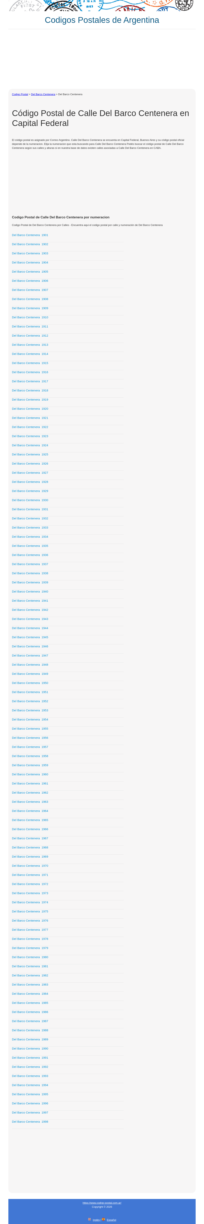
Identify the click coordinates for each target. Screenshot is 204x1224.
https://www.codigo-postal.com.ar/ (102, 1202)
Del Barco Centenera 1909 (30, 308)
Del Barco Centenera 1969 (30, 856)
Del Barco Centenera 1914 (30, 353)
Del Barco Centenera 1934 (30, 536)
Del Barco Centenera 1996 (30, 1103)
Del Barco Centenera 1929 (30, 491)
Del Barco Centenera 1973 (30, 893)
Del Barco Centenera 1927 (30, 472)
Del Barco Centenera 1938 (30, 573)
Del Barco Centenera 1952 (30, 701)
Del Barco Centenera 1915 (30, 363)
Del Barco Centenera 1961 (30, 783)
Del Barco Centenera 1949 (30, 673)
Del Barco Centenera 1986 (30, 1012)
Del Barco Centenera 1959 (30, 765)
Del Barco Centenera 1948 (30, 664)
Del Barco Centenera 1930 (30, 500)
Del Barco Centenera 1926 (30, 463)
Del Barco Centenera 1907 (30, 289)
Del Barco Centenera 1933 (30, 527)
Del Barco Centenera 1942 (30, 609)
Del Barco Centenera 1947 (30, 655)
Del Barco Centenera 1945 (30, 637)
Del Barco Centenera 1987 (30, 1021)
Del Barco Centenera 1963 (30, 801)
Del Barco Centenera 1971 (30, 874)
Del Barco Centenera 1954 (30, 719)
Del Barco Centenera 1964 (30, 810)
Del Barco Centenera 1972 (30, 884)
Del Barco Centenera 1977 (30, 929)
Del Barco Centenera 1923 (30, 436)
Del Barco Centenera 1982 (30, 975)
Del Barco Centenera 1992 (30, 1066)
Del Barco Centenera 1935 (30, 545)
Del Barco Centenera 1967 (30, 838)
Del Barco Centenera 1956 (30, 737)
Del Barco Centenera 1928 (30, 481)
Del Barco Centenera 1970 (30, 865)
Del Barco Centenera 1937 (30, 564)
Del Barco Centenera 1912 (30, 335)
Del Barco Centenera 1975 (30, 911)
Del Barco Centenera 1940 (30, 591)
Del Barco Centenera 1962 (30, 792)
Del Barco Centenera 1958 (30, 756)
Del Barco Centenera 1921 (30, 417)
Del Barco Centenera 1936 (30, 555)
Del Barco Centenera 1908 (30, 299)
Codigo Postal (20, 94)
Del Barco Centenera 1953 (30, 710)
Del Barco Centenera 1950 (30, 683)
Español (111, 1219)
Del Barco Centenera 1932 (30, 518)
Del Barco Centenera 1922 (30, 427)
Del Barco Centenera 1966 (30, 829)
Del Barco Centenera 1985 (30, 1002)
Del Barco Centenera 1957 (30, 747)
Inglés (96, 1219)
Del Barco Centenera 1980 (30, 957)
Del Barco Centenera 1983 (30, 984)
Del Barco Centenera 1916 (30, 372)
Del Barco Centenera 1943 (30, 619)
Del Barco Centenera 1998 (30, 1121)
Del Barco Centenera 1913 (30, 344)
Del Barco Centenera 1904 (30, 262)
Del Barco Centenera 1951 (30, 692)
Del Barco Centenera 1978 (30, 938)
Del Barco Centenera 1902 (30, 244)
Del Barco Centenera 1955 (30, 728)
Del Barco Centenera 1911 (30, 326)
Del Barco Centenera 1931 (30, 509)
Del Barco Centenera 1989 (30, 1039)
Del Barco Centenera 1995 (30, 1094)
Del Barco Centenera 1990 (30, 1048)
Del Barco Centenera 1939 (30, 582)
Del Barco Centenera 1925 (30, 454)
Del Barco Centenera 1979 (30, 948)
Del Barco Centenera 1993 (30, 1076)
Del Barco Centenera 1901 (30, 235)
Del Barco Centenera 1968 (30, 847)
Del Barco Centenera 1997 (30, 1112)
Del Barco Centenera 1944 (30, 628)
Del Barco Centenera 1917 (30, 381)
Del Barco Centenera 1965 (30, 820)
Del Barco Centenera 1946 (30, 646)
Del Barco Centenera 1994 (30, 1085)
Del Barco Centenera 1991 (30, 1057)
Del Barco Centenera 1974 (30, 902)
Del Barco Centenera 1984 (30, 993)
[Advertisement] (102, 59)
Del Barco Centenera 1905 (30, 271)
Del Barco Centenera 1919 (30, 399)
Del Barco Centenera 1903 (30, 253)
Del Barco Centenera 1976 (30, 920)
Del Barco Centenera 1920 (30, 408)
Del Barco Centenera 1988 (30, 1030)
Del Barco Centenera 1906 (30, 280)
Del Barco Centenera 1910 (30, 317)
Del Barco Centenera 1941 (30, 600)
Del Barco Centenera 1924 (30, 445)
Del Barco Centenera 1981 (30, 966)
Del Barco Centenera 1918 (30, 390)
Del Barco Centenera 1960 (30, 774)
